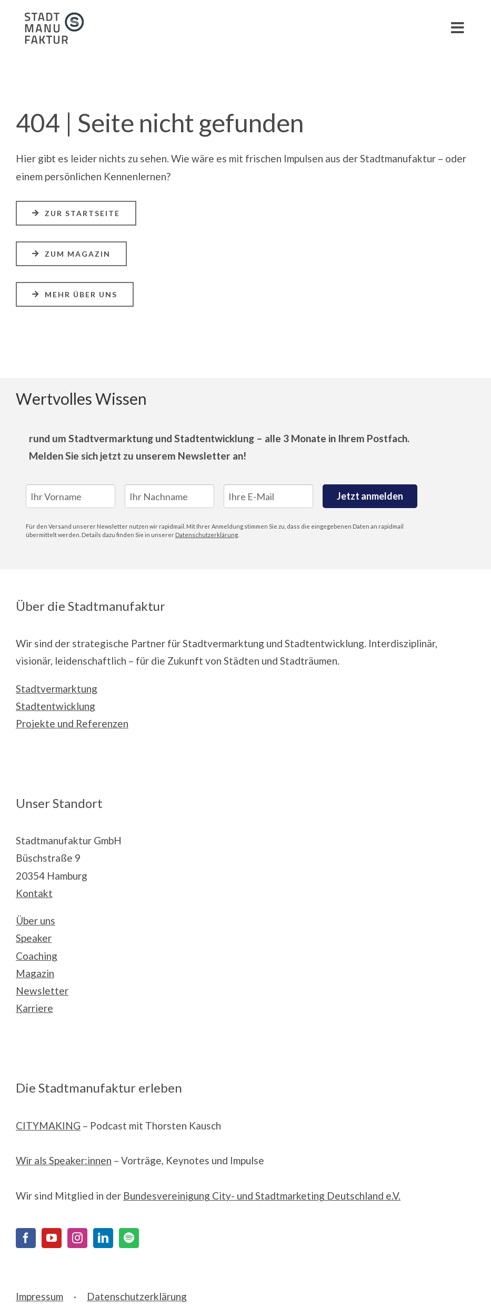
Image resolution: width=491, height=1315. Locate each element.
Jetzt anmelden (370, 496)
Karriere (34, 1008)
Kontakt (34, 893)
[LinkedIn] (103, 1238)
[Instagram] (77, 1238)
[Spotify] (129, 1238)
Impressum (39, 1296)
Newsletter (42, 991)
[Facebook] (26, 1238)
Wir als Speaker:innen (64, 1160)
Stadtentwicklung (55, 706)
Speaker (34, 938)
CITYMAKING (48, 1125)
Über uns (35, 920)
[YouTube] (52, 1238)
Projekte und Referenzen (72, 723)
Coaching (36, 956)
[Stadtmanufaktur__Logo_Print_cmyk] (50, 17)
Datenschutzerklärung (206, 534)
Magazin (35, 973)
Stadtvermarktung (56, 689)
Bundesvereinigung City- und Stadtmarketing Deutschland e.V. (261, 1196)
